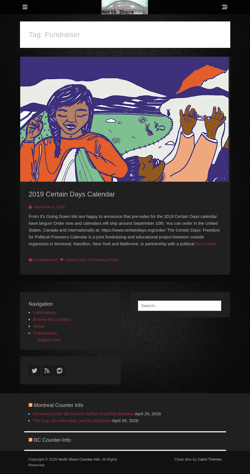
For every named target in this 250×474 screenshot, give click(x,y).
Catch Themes (209, 459)
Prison (113, 260)
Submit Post (48, 339)
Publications (44, 312)
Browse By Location (52, 319)
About (38, 326)
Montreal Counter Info (59, 405)
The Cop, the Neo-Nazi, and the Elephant (72, 420)
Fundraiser (97, 260)
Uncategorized (46, 260)
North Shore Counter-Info (79, 459)
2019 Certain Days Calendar (72, 194)
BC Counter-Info (52, 440)
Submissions (45, 333)
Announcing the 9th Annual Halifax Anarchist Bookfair (83, 413)
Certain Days (75, 260)
